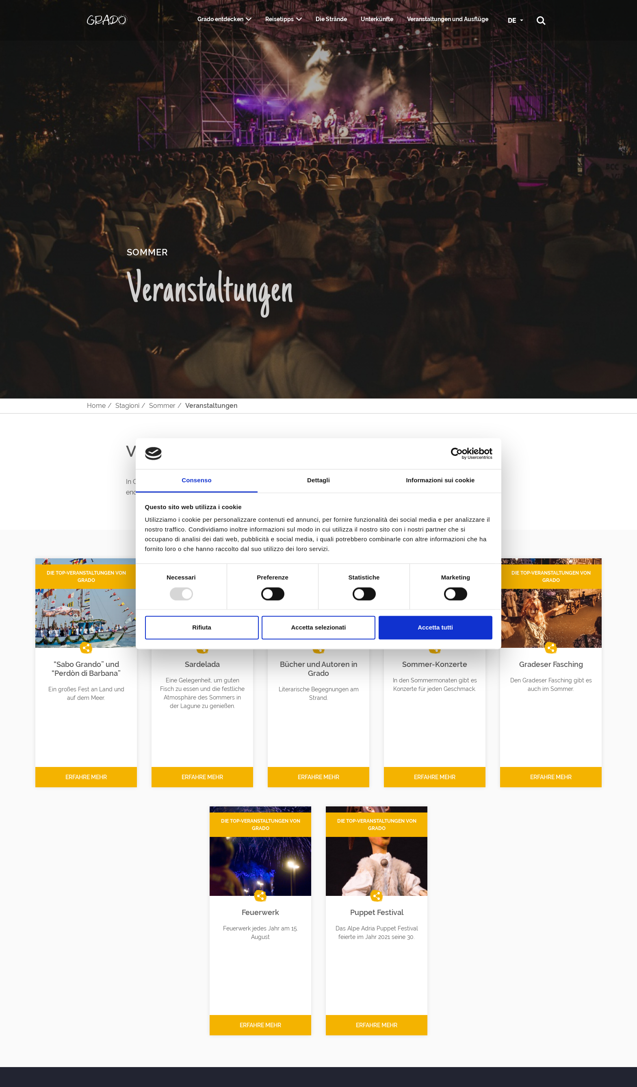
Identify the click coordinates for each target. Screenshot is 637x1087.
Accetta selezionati (318, 627)
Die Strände (331, 19)
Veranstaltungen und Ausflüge (447, 19)
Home (96, 406)
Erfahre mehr (86, 777)
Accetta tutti (435, 627)
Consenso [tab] (196, 480)
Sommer (162, 406)
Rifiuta (201, 627)
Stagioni (127, 406)
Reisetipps (279, 19)
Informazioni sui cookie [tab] (440, 480)
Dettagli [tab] (318, 480)
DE (513, 20)
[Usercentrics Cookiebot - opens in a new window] (456, 453)
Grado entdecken (220, 19)
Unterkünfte (377, 19)
